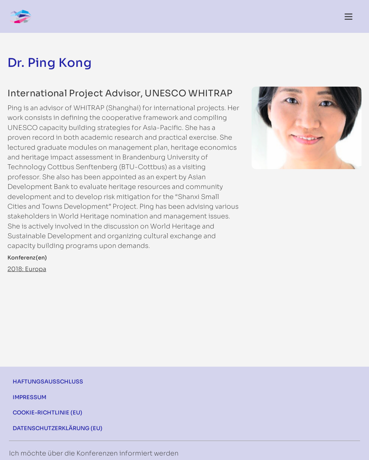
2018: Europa (26, 269)
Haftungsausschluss (48, 381)
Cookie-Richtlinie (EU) (47, 412)
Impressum (29, 397)
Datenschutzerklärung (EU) (57, 428)
